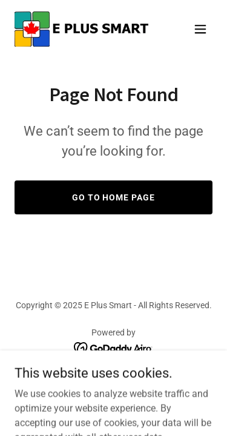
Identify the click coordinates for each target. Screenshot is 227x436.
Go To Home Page (114, 197)
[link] (82, 29)
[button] (200, 29)
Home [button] (113, 381)
